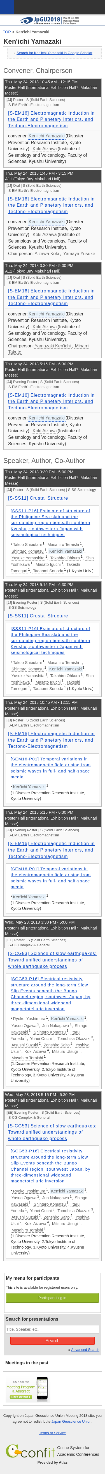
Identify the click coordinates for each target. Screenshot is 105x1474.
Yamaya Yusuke (79, 253)
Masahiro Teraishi (63, 544)
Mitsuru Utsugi (65, 1051)
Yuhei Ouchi (41, 1038)
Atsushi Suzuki (24, 1045)
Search (52, 1340)
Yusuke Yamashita (28, 558)
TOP (7, 32)
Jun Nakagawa (55, 1025)
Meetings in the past (26, 1362)
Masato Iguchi (48, 564)
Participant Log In (52, 1298)
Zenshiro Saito (57, 1045)
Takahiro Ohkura (65, 558)
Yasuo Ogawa (23, 1025)
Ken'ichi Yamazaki (33, 32)
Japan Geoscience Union (72, 1421)
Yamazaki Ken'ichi (53, 345)
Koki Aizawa (44, 148)
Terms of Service (52, 1433)
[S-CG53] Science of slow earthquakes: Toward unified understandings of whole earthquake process (52, 959)
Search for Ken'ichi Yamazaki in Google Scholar (54, 53)
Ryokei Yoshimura (29, 1018)
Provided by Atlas (53, 1462)
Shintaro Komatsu (27, 551)
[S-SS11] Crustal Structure (38, 498)
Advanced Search (85, 1350)
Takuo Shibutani (27, 544)
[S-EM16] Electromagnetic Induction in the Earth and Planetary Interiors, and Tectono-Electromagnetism (51, 119)
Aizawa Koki (47, 253)
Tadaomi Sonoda (48, 571)
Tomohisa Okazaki (73, 1038)
